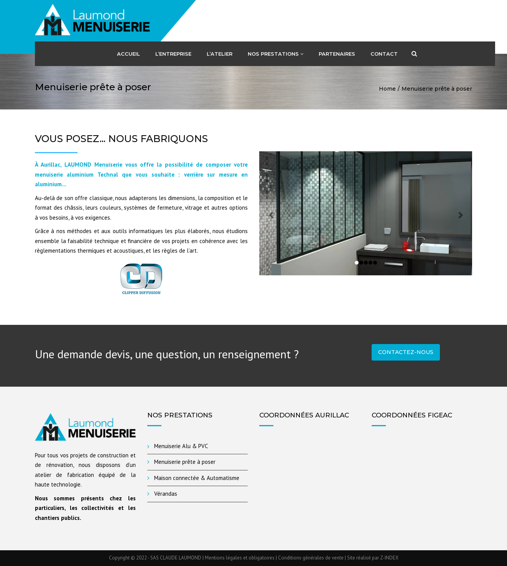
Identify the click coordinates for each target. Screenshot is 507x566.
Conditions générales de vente (311, 557)
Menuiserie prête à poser (185, 461)
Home (387, 88)
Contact (384, 54)
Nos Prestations (275, 54)
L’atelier (219, 54)
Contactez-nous (405, 352)
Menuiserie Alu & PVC (181, 446)
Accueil (128, 54)
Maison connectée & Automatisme (196, 478)
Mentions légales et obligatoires (240, 557)
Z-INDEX (389, 557)
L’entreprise (173, 54)
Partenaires (337, 54)
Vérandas (165, 493)
